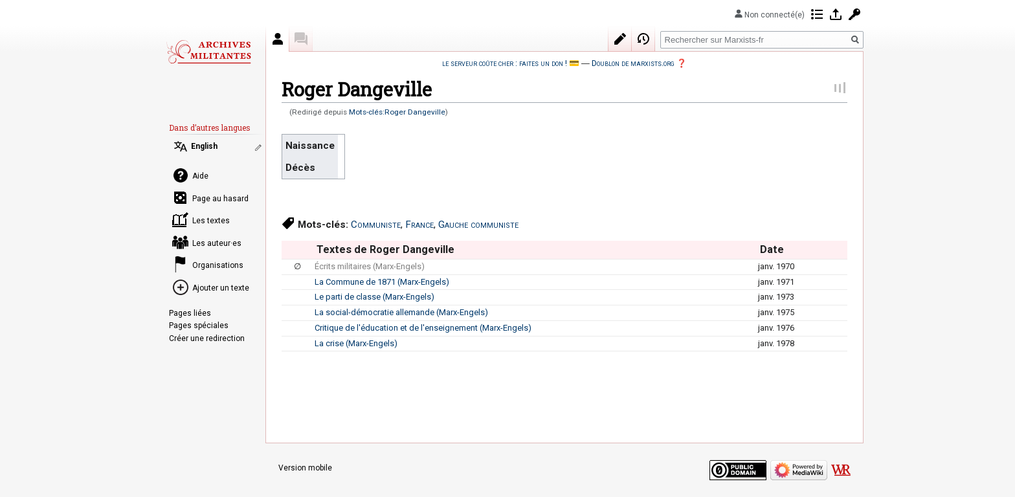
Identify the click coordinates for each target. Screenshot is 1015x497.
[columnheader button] (298, 250)
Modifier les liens (259, 147)
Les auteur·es (216, 243)
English (204, 146)
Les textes (211, 220)
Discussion (301, 39)
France (419, 224)
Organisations (217, 265)
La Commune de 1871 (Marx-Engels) (382, 282)
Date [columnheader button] (772, 249)
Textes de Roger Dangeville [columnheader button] (385, 249)
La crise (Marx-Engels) (356, 343)
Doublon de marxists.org (633, 63)
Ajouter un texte (220, 288)
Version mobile (305, 467)
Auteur (277, 39)
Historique (643, 39)
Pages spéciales (199, 325)
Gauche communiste (478, 224)
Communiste (376, 224)
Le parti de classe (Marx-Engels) (374, 297)
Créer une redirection (207, 338)
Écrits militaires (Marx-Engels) (370, 266)
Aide (200, 176)
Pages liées (190, 313)
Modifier (620, 39)
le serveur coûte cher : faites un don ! (504, 63)
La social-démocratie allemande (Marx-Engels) (401, 312)
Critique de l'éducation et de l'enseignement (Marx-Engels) (423, 328)
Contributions (816, 14)
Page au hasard (220, 198)
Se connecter (835, 14)
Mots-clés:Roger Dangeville (397, 111)
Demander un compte (854, 14)
